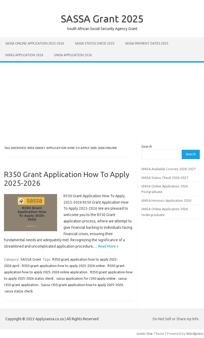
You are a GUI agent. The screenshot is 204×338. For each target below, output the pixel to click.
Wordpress (194, 333)
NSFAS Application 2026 (24, 55)
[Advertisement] (102, 100)
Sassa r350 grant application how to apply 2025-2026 (82, 285)
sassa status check (19, 291)
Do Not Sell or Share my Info (176, 319)
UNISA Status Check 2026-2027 (164, 177)
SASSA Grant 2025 (102, 18)
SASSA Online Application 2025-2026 (34, 43)
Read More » (108, 246)
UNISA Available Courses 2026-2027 (168, 169)
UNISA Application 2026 (73, 55)
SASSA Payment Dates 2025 (146, 43)
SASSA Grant (30, 259)
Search (146, 146)
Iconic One (145, 333)
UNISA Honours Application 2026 (166, 200)
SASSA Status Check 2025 (94, 43)
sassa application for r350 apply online (86, 278)
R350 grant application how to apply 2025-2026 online (63, 265)
